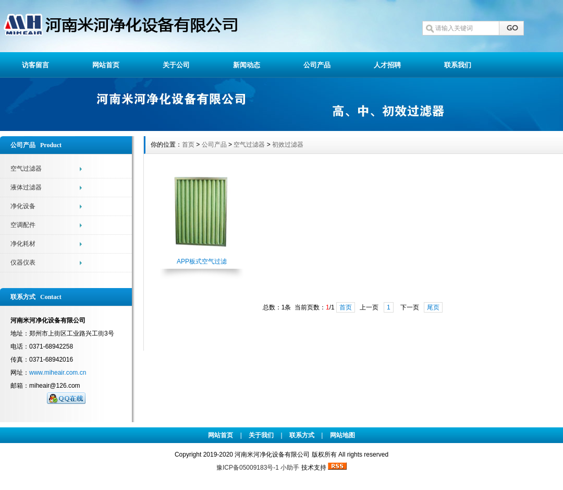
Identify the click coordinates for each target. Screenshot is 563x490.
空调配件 (22, 225)
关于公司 (176, 65)
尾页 (433, 307)
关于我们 (261, 435)
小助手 (289, 467)
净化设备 (22, 206)
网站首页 (105, 65)
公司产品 (317, 65)
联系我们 (457, 65)
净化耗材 (22, 243)
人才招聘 (387, 65)
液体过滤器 (26, 187)
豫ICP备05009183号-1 (248, 467)
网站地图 (342, 435)
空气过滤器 (26, 168)
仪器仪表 (22, 262)
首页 (188, 144)
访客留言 (35, 65)
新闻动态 (246, 65)
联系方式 (301, 435)
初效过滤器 (287, 144)
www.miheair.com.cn (57, 372)
